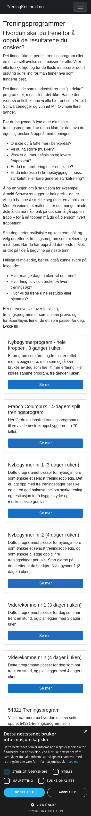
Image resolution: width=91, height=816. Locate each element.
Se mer (45, 385)
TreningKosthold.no (25, 6)
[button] (45, 804)
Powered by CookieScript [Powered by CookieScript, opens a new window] (45, 811)
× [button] (85, 731)
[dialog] (45, 771)
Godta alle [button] (24, 792)
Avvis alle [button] (67, 792)
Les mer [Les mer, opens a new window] (74, 762)
